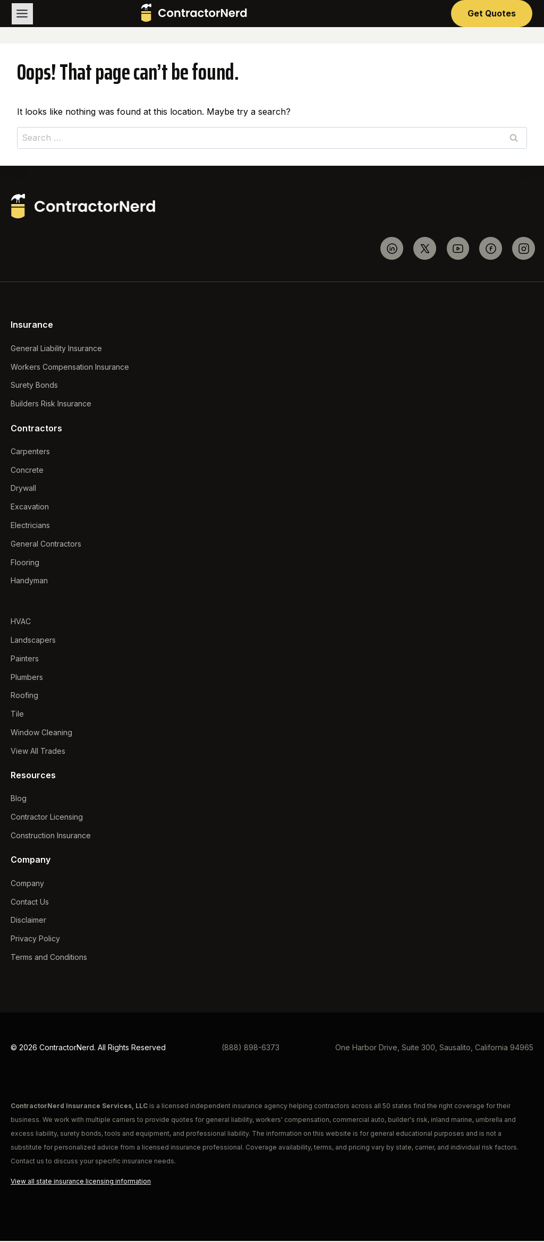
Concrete (27, 470)
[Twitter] (425, 249)
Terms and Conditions (49, 958)
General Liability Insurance (56, 349)
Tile (17, 714)
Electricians (30, 526)
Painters (25, 659)
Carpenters (30, 452)
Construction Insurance (51, 836)
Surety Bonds (34, 385)
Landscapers (33, 640)
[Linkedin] (392, 249)
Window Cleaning (41, 733)
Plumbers (27, 678)
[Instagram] (523, 249)
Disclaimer (28, 920)
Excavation (30, 507)
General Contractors (46, 544)
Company (27, 884)
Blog (19, 799)
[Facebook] (490, 249)
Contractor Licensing (47, 817)
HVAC (21, 622)
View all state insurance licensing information (81, 1182)
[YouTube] (458, 249)
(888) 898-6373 (250, 1048)
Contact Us (30, 902)
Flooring (25, 563)
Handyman (29, 581)
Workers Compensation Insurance (70, 367)
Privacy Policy (35, 939)
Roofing (24, 696)
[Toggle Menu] (22, 14)
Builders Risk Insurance (51, 404)
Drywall (23, 489)
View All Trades (38, 751)
